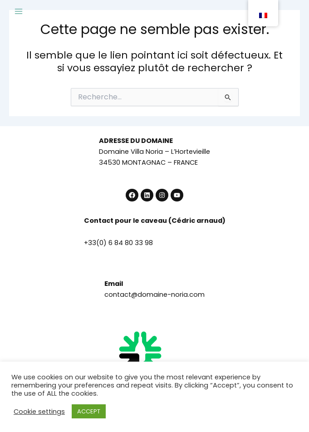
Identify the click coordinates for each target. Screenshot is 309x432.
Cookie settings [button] (39, 411)
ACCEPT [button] (88, 411)
